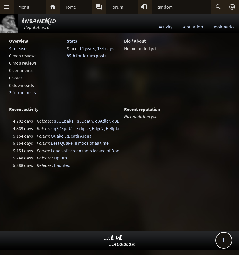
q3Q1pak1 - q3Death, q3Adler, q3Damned (93, 121)
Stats (72, 41)
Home (70, 7)
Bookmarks (223, 27)
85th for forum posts (86, 55)
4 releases (18, 48)
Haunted (62, 165)
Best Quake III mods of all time (80, 143)
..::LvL (114, 238)
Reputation (192, 27)
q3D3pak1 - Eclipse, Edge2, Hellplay (87, 128)
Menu (23, 7)
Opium (60, 158)
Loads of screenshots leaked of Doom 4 (88, 150)
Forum (116, 7)
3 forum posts (22, 92)
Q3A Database (122, 244)
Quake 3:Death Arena (71, 136)
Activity (165, 27)
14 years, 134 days (96, 48)
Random (164, 7)
